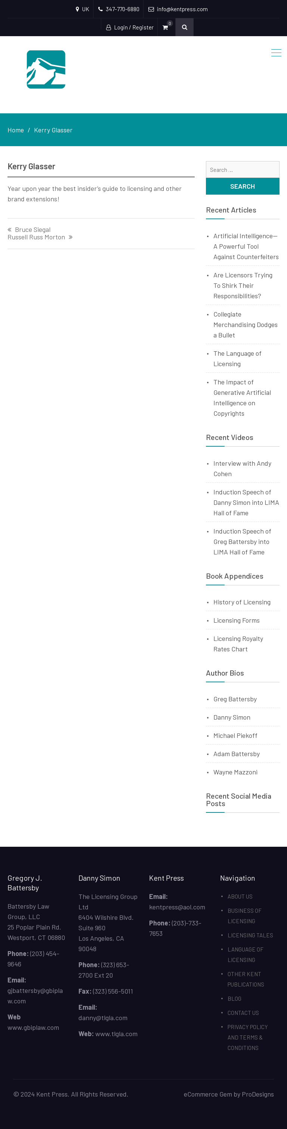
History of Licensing (242, 602)
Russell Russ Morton (36, 237)
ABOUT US (240, 896)
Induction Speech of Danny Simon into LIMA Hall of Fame (246, 502)
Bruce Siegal (32, 229)
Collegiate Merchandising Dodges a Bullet (245, 324)
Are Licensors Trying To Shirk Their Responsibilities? (242, 285)
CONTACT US (243, 1012)
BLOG (234, 998)
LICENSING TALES (250, 935)
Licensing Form (235, 620)
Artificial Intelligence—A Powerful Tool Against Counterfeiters (246, 246)
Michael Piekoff (235, 735)
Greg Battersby (235, 699)
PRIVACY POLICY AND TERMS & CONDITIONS (248, 1037)
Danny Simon (231, 717)
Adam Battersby (236, 753)
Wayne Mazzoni (235, 772)
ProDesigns (258, 1094)
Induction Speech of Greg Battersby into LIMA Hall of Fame (242, 541)
